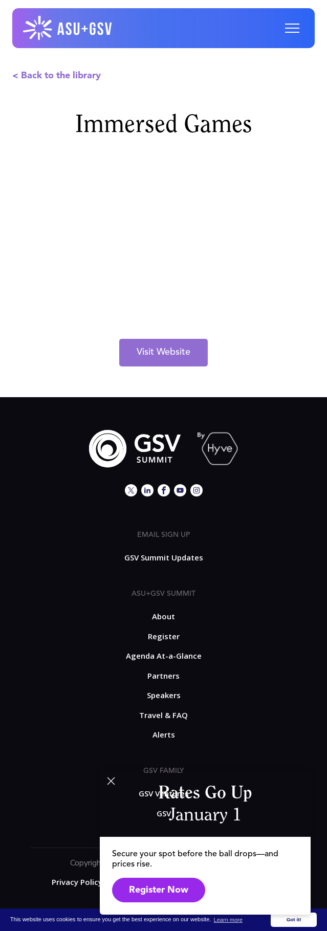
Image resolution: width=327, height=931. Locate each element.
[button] (292, 28)
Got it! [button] (294, 919)
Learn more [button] (228, 920)
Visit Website (163, 352)
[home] (68, 28)
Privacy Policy (77, 882)
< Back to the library (56, 75)
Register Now (158, 890)
